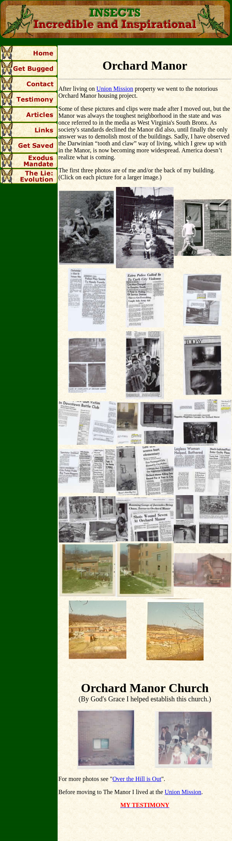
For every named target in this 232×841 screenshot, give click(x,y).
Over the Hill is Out (137, 779)
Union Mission (114, 88)
